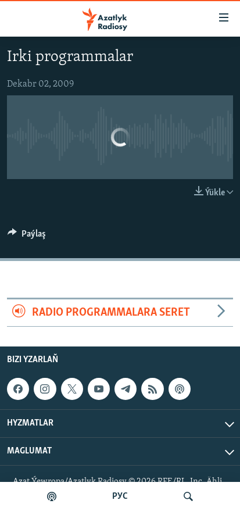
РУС (120, 496)
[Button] (27, 237)
